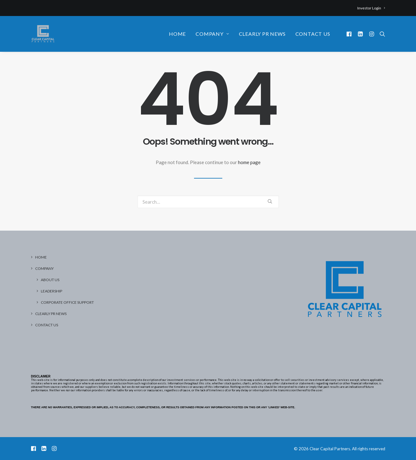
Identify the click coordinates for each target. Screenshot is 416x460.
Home (177, 34)
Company (212, 34)
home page (249, 162)
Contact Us (312, 34)
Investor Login (371, 8)
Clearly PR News (262, 34)
